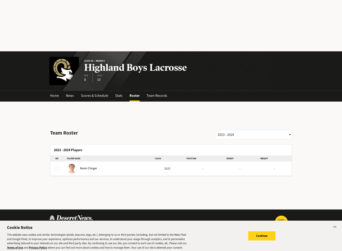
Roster (135, 95)
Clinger (82, 168)
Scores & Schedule (94, 95)
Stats (119, 95)
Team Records (157, 95)
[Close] (335, 229)
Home (54, 95)
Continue (262, 237)
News (70, 95)
